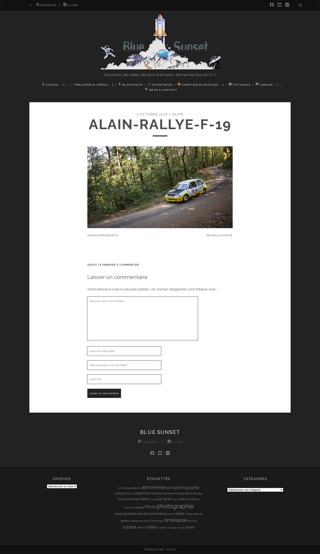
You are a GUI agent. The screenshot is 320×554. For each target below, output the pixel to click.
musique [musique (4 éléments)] (193, 499)
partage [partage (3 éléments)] (139, 507)
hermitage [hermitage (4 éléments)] (132, 499)
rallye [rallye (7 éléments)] (179, 513)
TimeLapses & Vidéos (88, 84)
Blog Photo (130, 84)
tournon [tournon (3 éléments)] (192, 520)
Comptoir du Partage (197, 84)
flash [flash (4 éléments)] (121, 499)
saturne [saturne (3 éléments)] (197, 513)
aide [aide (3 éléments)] (127, 488)
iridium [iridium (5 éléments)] (145, 499)
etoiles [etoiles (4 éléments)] (156, 493)
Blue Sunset (160, 432)
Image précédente (102, 235)
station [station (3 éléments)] (134, 520)
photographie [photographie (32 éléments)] (175, 506)
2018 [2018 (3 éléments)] (121, 488)
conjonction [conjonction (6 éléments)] (141, 493)
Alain (177, 114)
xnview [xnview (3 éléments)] (181, 527)
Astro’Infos (160, 84)
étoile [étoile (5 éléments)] (190, 527)
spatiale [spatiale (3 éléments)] (125, 520)
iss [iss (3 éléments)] (152, 499)
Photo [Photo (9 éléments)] (150, 506)
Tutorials (240, 84)
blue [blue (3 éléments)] (129, 493)
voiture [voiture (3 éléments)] (162, 527)
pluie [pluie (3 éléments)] (171, 513)
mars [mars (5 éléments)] (183, 499)
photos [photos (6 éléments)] (143, 514)
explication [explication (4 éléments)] (185, 493)
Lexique (264, 84)
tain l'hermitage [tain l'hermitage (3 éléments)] (154, 520)
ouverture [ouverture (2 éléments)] (128, 507)
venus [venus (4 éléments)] (141, 527)
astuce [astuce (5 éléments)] (120, 493)
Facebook (46, 5)
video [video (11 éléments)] (151, 527)
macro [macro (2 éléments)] (174, 499)
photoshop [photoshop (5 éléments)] (158, 514)
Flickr (70, 5)
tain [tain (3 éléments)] (141, 520)
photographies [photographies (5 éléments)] (126, 514)
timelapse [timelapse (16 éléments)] (175, 520)
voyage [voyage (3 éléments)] (171, 527)
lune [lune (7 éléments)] (167, 499)
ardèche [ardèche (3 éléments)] (136, 488)
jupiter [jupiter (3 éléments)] (158, 499)
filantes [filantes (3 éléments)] (197, 493)
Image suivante (219, 235)
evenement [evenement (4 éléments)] (169, 493)
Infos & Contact (161, 89)
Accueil (50, 84)
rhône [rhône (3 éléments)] (188, 513)
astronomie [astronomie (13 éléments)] (154, 487)
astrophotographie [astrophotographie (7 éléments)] (182, 487)
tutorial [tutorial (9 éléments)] (129, 527)
